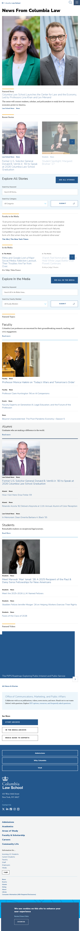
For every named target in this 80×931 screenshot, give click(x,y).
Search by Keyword (9, 187)
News (18, 108)
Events (4, 882)
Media (4, 868)
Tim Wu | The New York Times (15, 239)
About (4, 889)
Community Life (10, 844)
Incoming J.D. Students (10, 854)
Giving (4, 887)
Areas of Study (10, 830)
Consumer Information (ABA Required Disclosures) (19, 894)
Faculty (5, 860)
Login (6, 872)
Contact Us (6, 805)
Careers (6, 839)
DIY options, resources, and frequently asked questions (50, 703)
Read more (6, 336)
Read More (6, 533)
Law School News (8, 108)
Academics (7, 826)
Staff (4, 862)
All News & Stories (10, 686)
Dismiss (21, 922)
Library (4, 892)
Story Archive (12, 722)
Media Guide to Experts (17, 738)
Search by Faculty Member (11, 299)
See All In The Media (64, 280)
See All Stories (67, 180)
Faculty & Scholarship (13, 835)
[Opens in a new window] (3, 809)
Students (45, 157)
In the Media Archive (15, 730)
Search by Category (9, 199)
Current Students (8, 857)
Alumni (4, 884)
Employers (6, 865)
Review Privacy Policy (21, 916)
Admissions (8, 822)
